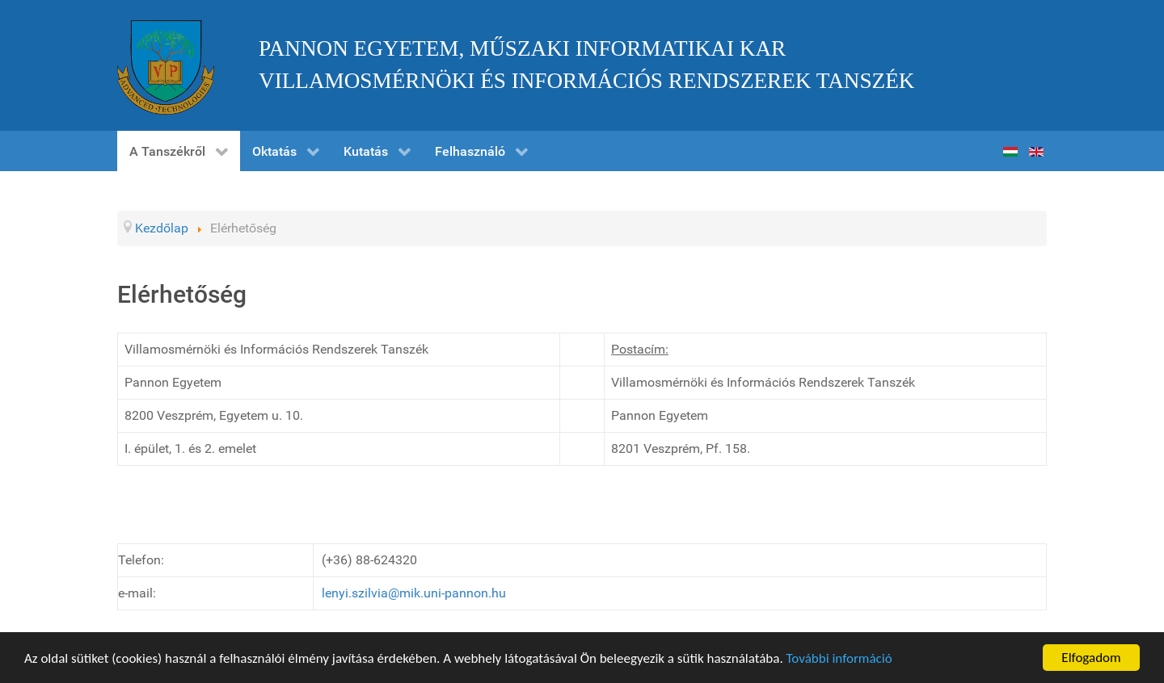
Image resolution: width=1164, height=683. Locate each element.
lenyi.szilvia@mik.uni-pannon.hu (414, 593)
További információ (839, 659)
